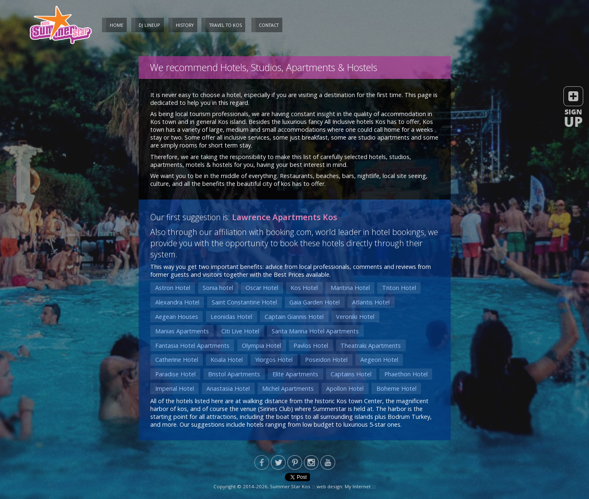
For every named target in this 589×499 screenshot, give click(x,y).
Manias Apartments (182, 331)
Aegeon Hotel (379, 360)
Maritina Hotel (350, 288)
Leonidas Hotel (231, 317)
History (185, 25)
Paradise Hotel (175, 374)
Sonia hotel (218, 288)
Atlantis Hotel (371, 302)
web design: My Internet (344, 486)
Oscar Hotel (262, 288)
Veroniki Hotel (355, 317)
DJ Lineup (149, 25)
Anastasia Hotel (228, 388)
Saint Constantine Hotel (244, 302)
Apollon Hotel (345, 388)
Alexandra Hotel (177, 302)
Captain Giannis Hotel (294, 317)
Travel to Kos (225, 25)
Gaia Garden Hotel (314, 302)
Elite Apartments (295, 374)
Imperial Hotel (174, 388)
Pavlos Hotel (310, 345)
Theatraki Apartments (371, 345)
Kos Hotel (304, 288)
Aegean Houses (176, 317)
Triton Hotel (399, 288)
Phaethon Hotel (406, 374)
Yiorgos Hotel (274, 360)
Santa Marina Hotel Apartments (315, 331)
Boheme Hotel (396, 388)
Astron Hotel (172, 288)
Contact (269, 25)
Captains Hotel (351, 374)
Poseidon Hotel (326, 360)
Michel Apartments (288, 388)
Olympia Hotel (261, 345)
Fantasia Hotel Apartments (192, 345)
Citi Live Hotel (240, 331)
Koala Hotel (227, 360)
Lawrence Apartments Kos (284, 217)
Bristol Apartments (234, 374)
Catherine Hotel (176, 360)
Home (116, 25)
